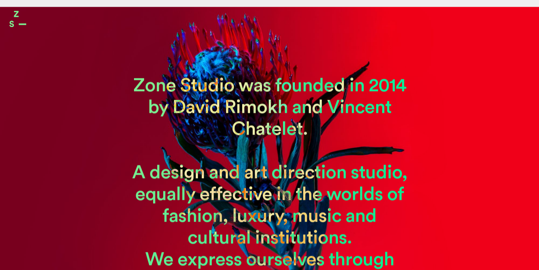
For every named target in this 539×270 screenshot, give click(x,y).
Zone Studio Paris (17, 19)
